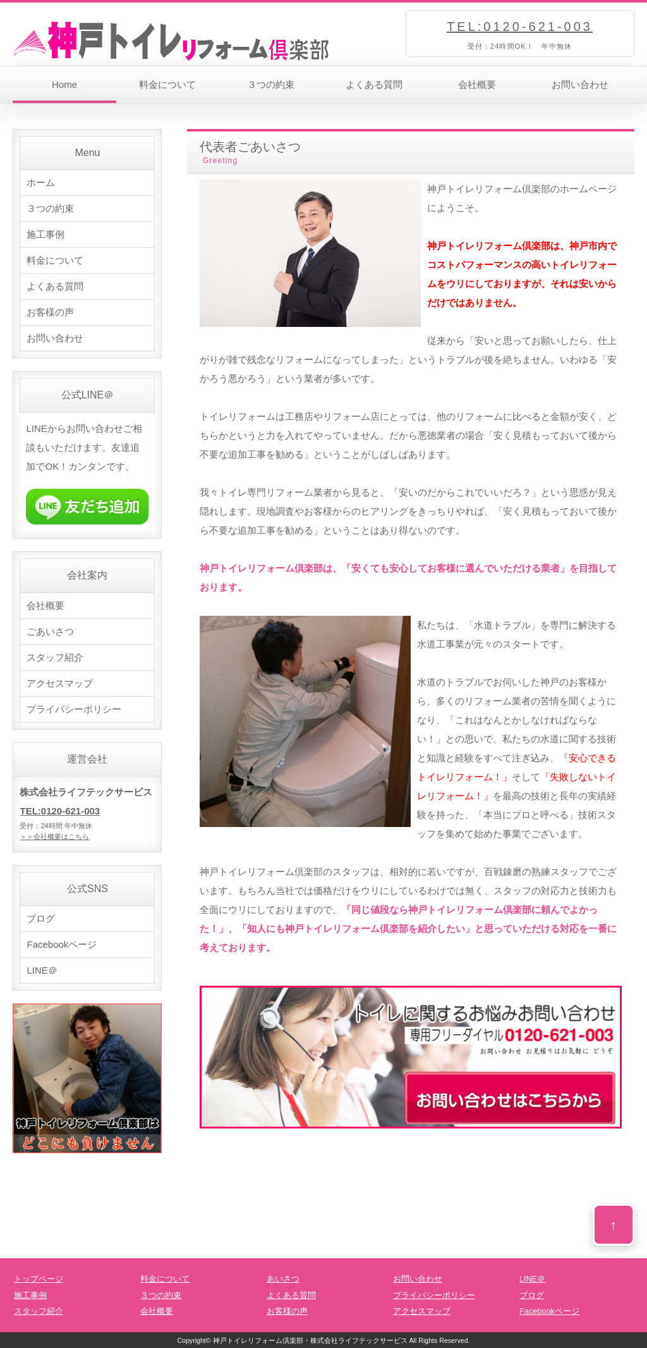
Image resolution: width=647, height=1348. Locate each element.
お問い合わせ (580, 84)
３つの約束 (270, 84)
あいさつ (283, 1279)
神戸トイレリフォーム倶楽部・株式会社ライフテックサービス (310, 1340)
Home (64, 84)
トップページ (38, 1279)
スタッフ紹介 (55, 657)
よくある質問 (374, 84)
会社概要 (477, 84)
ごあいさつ (50, 631)
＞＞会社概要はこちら (54, 836)
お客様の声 (50, 312)
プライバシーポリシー (74, 709)
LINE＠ (42, 970)
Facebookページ (62, 944)
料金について (167, 84)
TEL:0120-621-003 (520, 27)
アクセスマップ (60, 683)
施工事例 (45, 234)
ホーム (41, 182)
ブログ (41, 918)
